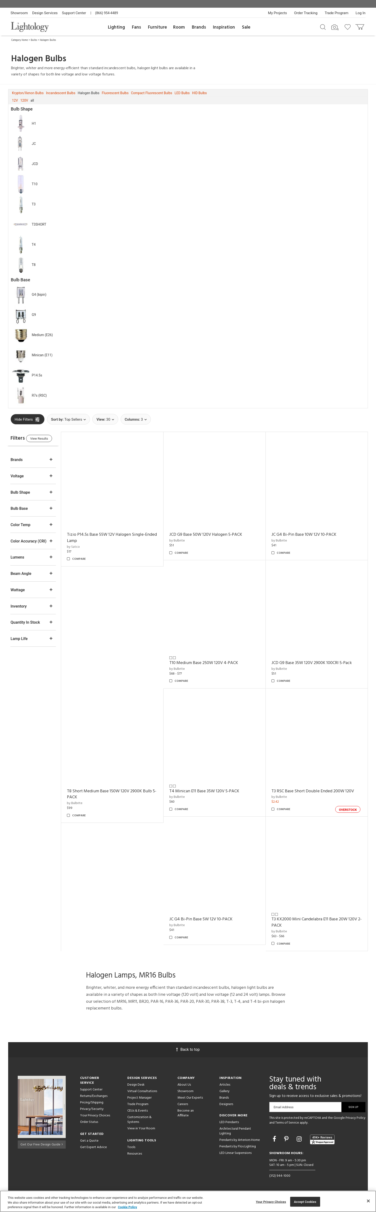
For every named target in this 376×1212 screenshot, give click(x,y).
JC (34, 144)
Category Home (19, 40)
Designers (226, 1104)
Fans (136, 27)
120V (24, 100)
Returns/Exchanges (93, 1096)
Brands (199, 27)
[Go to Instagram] (299, 1139)
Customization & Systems (139, 1119)
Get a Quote (89, 1141)
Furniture (157, 27)
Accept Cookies (305, 1201)
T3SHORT (39, 224)
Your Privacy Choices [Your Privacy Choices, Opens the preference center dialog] (271, 1201)
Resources (134, 1154)
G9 (34, 315)
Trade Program (336, 13)
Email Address (284, 1107)
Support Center (74, 13)
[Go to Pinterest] (287, 1139)
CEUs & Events (137, 1111)
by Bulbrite (183, 540)
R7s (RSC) (39, 395)
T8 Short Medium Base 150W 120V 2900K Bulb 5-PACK (118, 794)
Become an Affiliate (185, 1113)
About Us (184, 1085)
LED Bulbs (182, 93)
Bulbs (34, 40)
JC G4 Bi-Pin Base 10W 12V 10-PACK (307, 534)
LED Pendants (229, 1122)
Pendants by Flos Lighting (237, 1146)
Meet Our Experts (190, 1098)
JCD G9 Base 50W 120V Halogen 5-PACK (212, 534)
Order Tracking (305, 13)
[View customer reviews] (322, 1139)
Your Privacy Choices (95, 1116)
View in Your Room (141, 1128)
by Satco (82, 547)
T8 (33, 265)
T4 (33, 244)
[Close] (368, 1201)
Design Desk (136, 1085)
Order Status (89, 1122)
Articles (224, 1085)
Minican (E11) (42, 355)
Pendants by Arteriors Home (239, 1140)
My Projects (277, 13)
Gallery (224, 1091)
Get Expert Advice (93, 1147)
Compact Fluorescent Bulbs (151, 93)
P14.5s (37, 375)
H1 (34, 123)
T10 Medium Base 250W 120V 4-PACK (210, 662)
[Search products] (323, 26)
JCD (35, 164)
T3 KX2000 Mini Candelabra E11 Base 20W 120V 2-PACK (317, 922)
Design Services (45, 13)
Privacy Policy (355, 1118)
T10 (34, 184)
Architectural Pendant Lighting (235, 1131)
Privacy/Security (92, 1109)
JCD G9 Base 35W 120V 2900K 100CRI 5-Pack (315, 662)
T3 (33, 204)
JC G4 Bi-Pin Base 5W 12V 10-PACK (207, 919)
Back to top (188, 1049)
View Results (50, 439)
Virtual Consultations (142, 1091)
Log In (360, 13)
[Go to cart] (360, 26)
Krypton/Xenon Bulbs (28, 93)
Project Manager (139, 1098)
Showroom (19, 13)
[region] (188, 1201)
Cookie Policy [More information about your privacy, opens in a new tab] (127, 1207)
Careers (182, 1104)
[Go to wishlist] (348, 26)
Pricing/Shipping (91, 1102)
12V (15, 100)
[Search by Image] (335, 27)
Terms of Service (287, 1123)
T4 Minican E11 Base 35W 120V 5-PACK (211, 791)
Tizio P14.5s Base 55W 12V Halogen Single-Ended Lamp (115, 537)
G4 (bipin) (39, 294)
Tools (131, 1147)
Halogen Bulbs (48, 40)
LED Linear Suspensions (235, 1153)
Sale (246, 27)
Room (179, 27)
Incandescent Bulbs (60, 93)
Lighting (116, 27)
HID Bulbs (199, 93)
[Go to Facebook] (275, 1139)
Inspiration (224, 27)
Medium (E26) (42, 335)
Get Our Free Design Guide (41, 1143)
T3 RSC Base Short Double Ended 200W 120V (316, 791)
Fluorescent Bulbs (115, 93)
